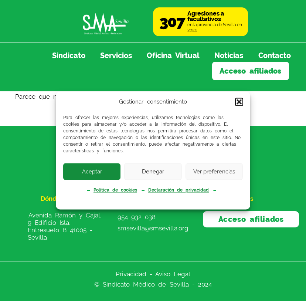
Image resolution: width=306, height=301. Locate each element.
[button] (239, 101)
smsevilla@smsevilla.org (153, 227)
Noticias (228, 55)
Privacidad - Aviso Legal (153, 274)
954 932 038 (137, 216)
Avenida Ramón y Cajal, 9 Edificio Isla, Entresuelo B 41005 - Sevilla (65, 226)
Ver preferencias (214, 171)
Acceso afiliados (250, 71)
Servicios (116, 55)
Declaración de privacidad (178, 190)
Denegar (153, 171)
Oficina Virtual (173, 55)
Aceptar (92, 171)
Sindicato (68, 55)
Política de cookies (115, 190)
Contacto (274, 55)
